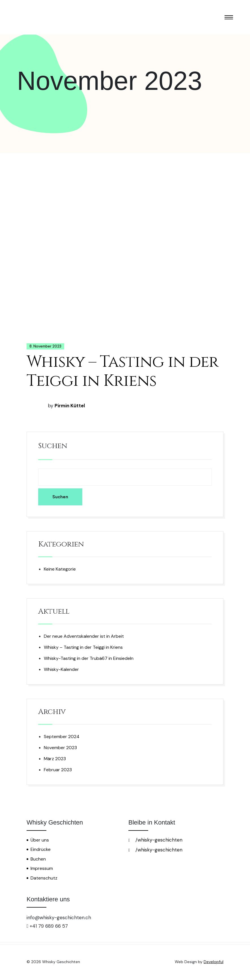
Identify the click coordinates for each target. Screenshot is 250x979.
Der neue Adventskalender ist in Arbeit (84, 636)
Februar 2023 (58, 770)
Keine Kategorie (60, 569)
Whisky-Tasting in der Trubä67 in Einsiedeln (88, 658)
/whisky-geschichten (155, 840)
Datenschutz (44, 878)
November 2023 (60, 748)
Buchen (38, 859)
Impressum (42, 868)
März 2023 (55, 759)
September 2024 (61, 736)
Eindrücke (41, 849)
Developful (213, 961)
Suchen (52, 446)
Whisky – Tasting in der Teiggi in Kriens (122, 371)
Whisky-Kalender (61, 669)
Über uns (40, 840)
